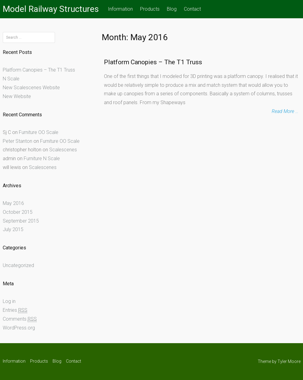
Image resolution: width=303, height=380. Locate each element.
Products (150, 9)
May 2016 (13, 203)
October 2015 (18, 212)
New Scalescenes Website (31, 87)
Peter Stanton (17, 141)
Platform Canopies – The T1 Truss (153, 62)
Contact (192, 9)
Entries (15, 310)
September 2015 (21, 221)
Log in (9, 301)
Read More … (285, 111)
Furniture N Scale (42, 158)
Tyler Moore (289, 361)
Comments (20, 319)
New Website (17, 96)
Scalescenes (63, 150)
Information (120, 9)
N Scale (11, 79)
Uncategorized (18, 265)
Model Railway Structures (51, 9)
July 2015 (13, 229)
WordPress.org (19, 328)
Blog (172, 9)
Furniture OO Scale (38, 132)
